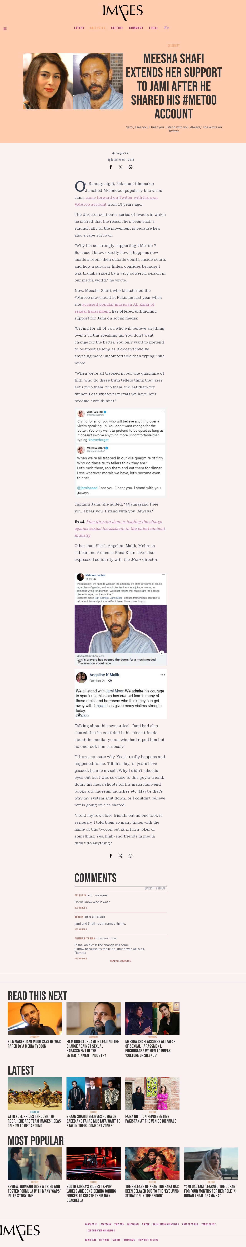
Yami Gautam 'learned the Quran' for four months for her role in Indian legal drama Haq (210, 1191)
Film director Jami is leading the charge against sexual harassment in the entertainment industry (92, 1048)
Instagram (133, 1224)
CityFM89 (104, 1240)
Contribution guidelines (101, 1230)
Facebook (106, 1224)
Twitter (119, 1224)
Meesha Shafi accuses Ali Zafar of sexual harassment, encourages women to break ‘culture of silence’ (150, 1048)
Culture (117, 28)
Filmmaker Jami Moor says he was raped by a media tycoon (34, 1044)
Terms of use (208, 1224)
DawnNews (129, 1240)
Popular (160, 888)
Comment (136, 28)
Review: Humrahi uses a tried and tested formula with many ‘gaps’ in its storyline (34, 1191)
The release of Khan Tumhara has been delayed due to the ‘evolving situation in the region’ (152, 1191)
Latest (79, 28)
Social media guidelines (166, 1224)
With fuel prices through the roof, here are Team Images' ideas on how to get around (34, 1121)
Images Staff (123, 153)
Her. (167, 28)
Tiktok (146, 1224)
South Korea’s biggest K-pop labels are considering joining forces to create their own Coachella (91, 1193)
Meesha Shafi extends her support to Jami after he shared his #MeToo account (173, 87)
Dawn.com (90, 1240)
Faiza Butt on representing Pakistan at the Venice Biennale (150, 1119)
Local (153, 28)
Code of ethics (190, 1224)
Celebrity (97, 28)
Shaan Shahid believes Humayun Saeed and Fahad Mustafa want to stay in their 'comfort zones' (93, 1121)
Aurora (116, 1240)
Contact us (91, 1224)
